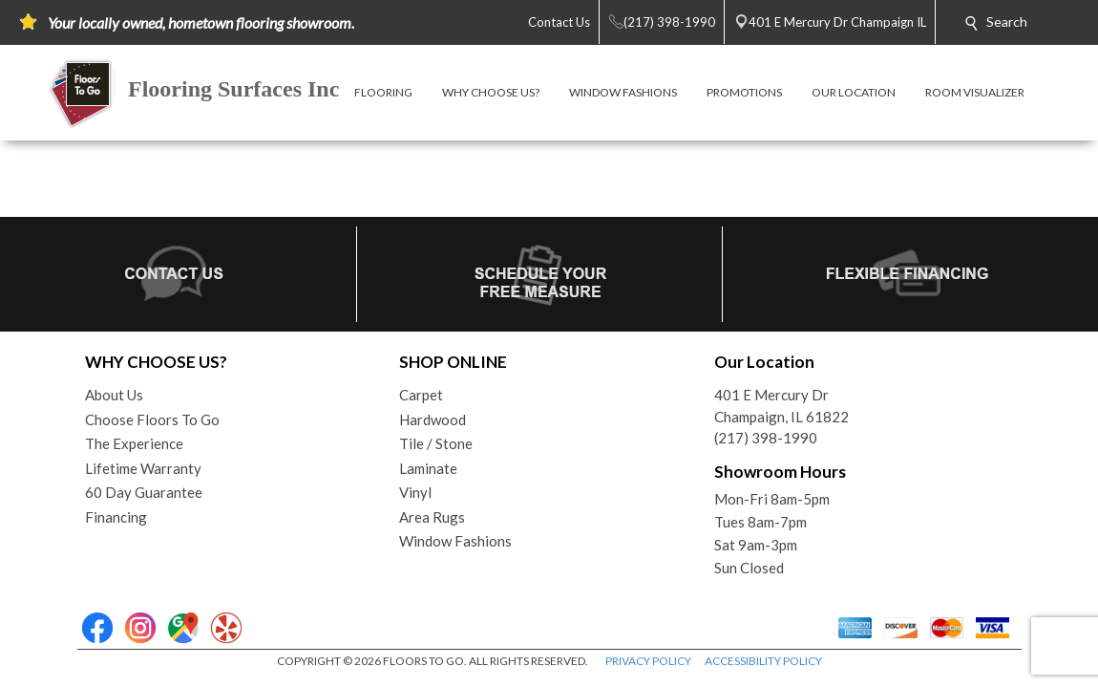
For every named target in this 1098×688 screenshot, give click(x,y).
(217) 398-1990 (765, 437)
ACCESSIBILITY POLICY (763, 661)
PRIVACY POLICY (648, 661)
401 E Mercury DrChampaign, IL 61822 (781, 405)
